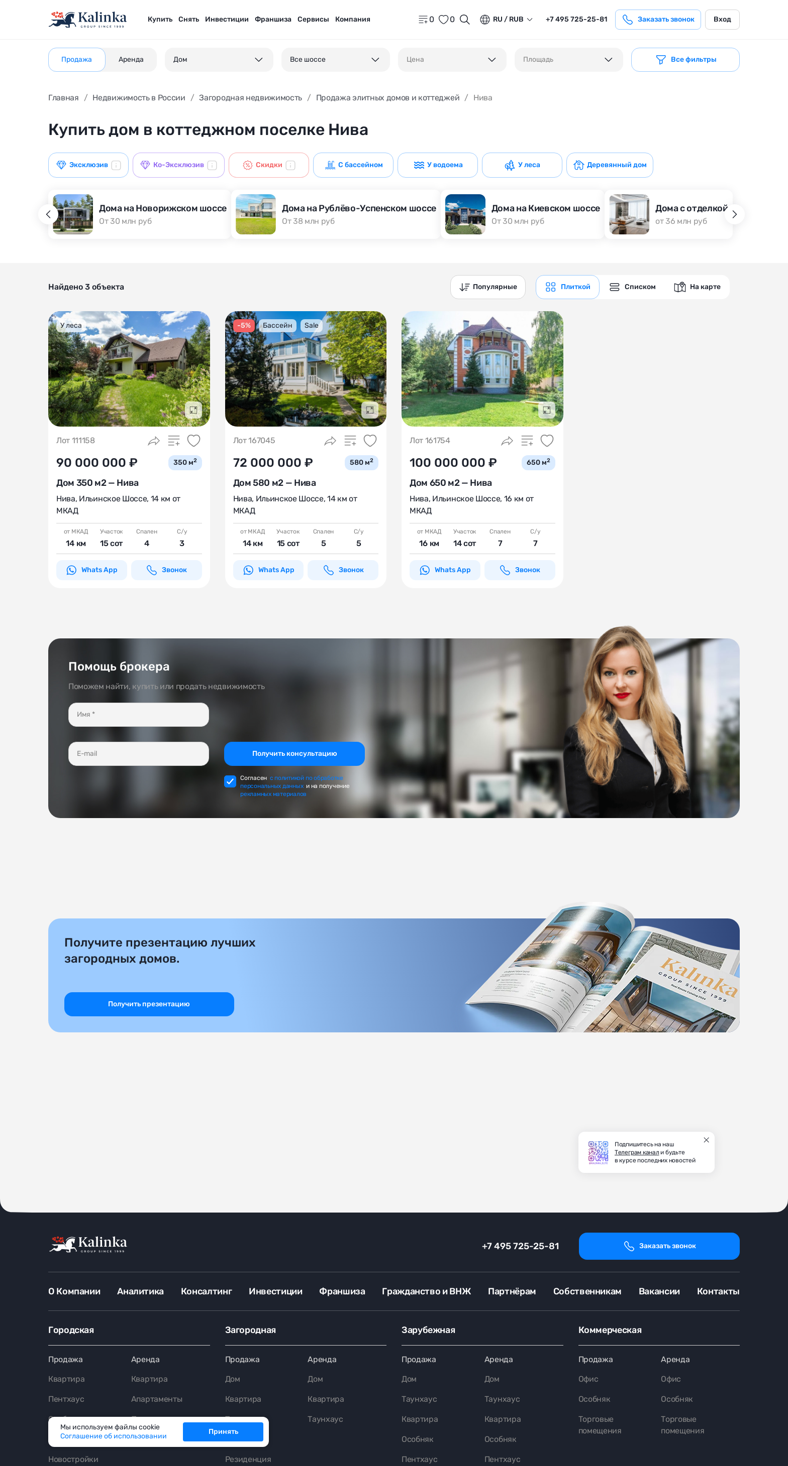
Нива (65, 498)
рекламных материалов (273, 793)
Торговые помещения (600, 1425)
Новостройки (73, 1459)
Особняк (418, 1439)
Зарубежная (428, 1330)
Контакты (718, 1291)
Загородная (250, 1330)
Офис (588, 1379)
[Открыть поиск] (465, 20)
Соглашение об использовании (113, 1436)
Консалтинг (206, 1291)
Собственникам (587, 1291)
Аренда (145, 1359)
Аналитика (140, 1291)
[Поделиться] (154, 441)
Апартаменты (156, 1399)
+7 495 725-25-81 (520, 1246)
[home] (88, 20)
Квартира (66, 1379)
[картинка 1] (129, 369)
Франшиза (273, 19)
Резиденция (248, 1459)
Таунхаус (325, 1419)
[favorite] (446, 20)
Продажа (65, 1359)
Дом (232, 1379)
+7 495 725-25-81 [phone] (576, 19)
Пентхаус (66, 1399)
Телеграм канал (637, 1152)
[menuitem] (160, 19)
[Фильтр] (685, 60)
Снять (188, 19)
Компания (352, 19)
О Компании (74, 1291)
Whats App (91, 570)
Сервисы (313, 19)
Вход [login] (722, 19)
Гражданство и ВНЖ (426, 1291)
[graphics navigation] (568, 287)
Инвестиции (227, 19)
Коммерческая (610, 1330)
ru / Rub (501, 20)
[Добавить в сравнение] (174, 441)
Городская (71, 1330)
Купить (160, 19)
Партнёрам (512, 1291)
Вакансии (659, 1291)
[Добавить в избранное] (194, 441)
